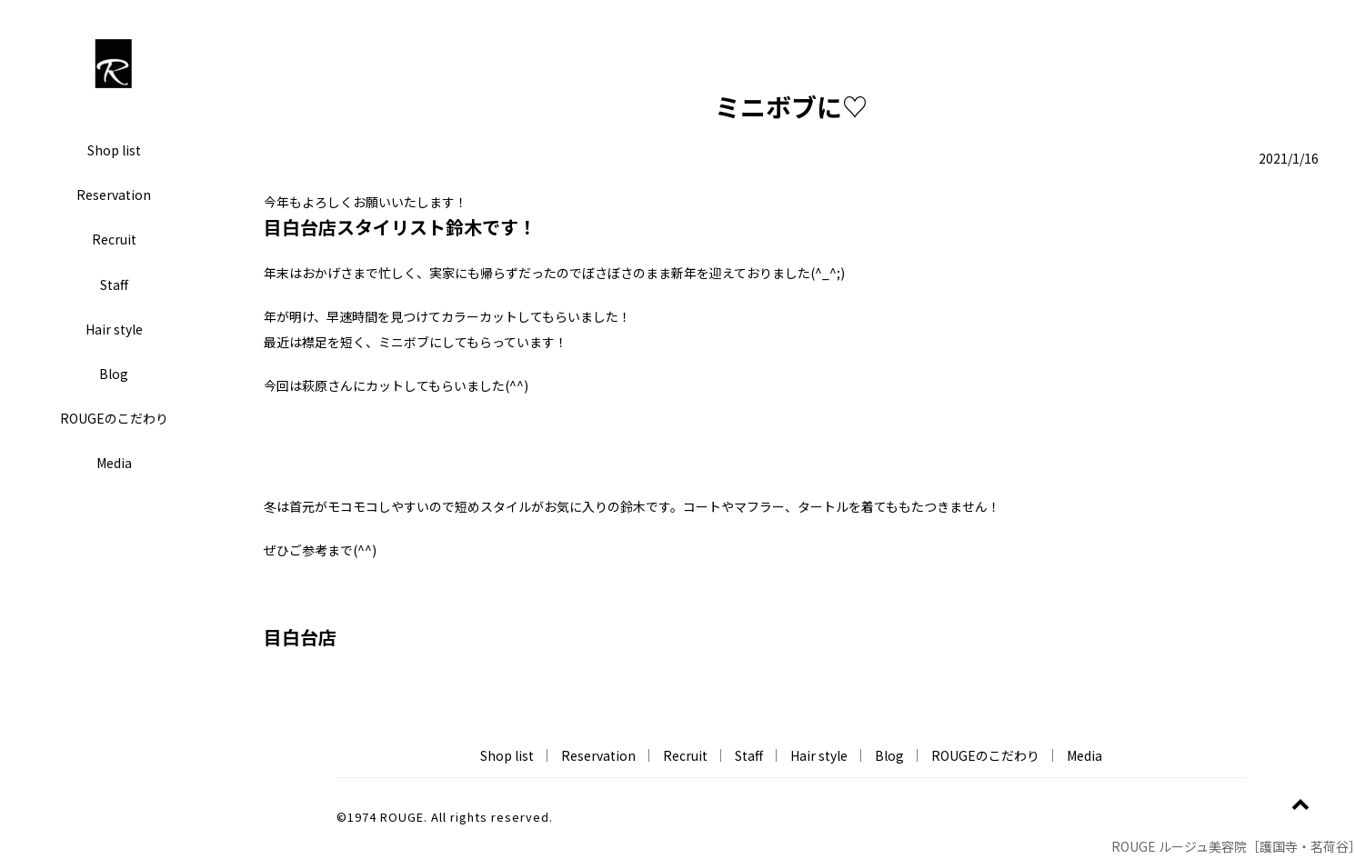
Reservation (113, 194)
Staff (114, 284)
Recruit (114, 239)
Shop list (114, 150)
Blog (113, 374)
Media (114, 463)
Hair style (114, 329)
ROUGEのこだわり (114, 418)
